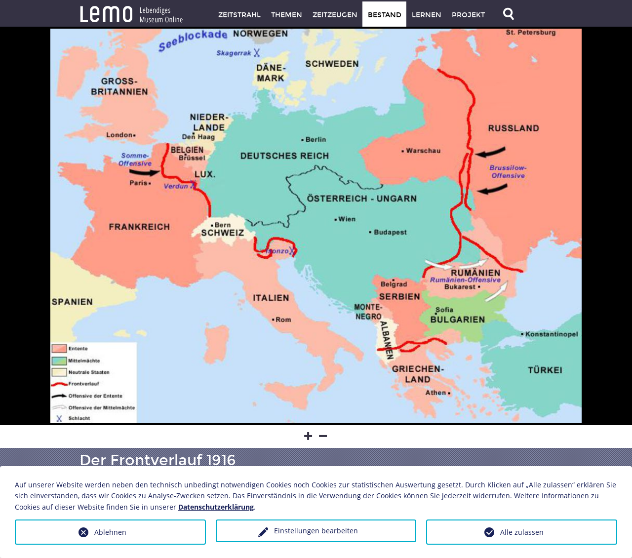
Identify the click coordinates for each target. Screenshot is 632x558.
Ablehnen (110, 532)
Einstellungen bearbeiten (316, 530)
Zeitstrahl (239, 15)
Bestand (384, 15)
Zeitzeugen (335, 15)
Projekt (468, 15)
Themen (286, 15)
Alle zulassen (522, 532)
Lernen (426, 15)
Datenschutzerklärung (216, 507)
